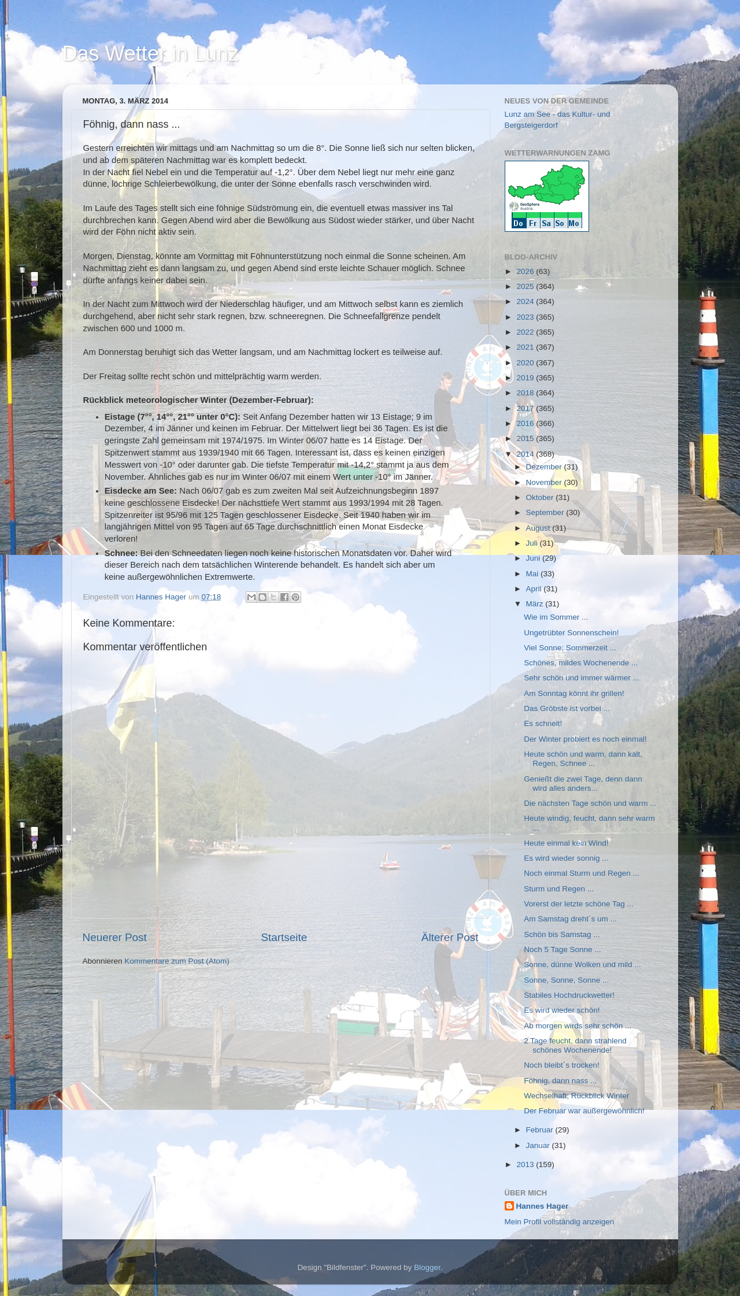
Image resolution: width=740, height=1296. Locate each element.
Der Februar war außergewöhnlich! (584, 1110)
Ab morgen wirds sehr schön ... (577, 1025)
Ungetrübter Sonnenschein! (571, 632)
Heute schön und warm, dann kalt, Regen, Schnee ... (583, 759)
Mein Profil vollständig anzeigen (560, 1221)
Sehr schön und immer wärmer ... (581, 677)
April (535, 588)
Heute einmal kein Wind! (566, 843)
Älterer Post (450, 937)
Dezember (545, 466)
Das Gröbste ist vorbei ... (567, 708)
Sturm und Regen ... (559, 888)
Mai (533, 573)
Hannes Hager (542, 1206)
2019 (526, 377)
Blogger (427, 1267)
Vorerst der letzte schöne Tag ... (579, 903)
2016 (526, 423)
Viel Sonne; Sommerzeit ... (570, 647)
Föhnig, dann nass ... (560, 1080)
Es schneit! (543, 723)
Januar (539, 1145)
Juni (534, 558)
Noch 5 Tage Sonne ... (562, 949)
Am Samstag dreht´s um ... (570, 918)
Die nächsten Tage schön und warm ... (590, 803)
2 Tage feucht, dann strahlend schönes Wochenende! (575, 1045)
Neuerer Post (115, 937)
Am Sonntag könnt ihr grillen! (574, 693)
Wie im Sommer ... (556, 617)
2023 (526, 317)
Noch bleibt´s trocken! (562, 1065)
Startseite (284, 937)
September (546, 512)
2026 (526, 271)
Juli (533, 543)
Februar (541, 1129)
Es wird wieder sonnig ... (566, 858)
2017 (526, 408)
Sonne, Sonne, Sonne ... (566, 980)
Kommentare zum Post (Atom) (177, 961)
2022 (526, 332)
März (536, 603)
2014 (526, 454)
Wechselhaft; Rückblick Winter (576, 1095)
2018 (526, 392)
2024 (526, 301)
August (539, 528)
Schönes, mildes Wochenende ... (581, 662)
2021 (526, 347)
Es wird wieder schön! (562, 1010)
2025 (526, 286)
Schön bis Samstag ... (562, 934)
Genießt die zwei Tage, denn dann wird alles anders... (583, 784)
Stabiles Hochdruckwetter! (569, 995)
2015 (526, 438)
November (545, 482)
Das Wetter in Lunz (150, 53)
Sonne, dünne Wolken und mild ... (582, 964)
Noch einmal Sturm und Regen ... (581, 873)
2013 (526, 1164)
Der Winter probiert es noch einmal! (585, 739)
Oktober (541, 497)
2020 (526, 362)
